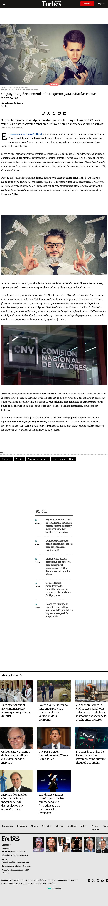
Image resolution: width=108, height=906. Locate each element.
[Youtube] (102, 881)
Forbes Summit (95, 828)
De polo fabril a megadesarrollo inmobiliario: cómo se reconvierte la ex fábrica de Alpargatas (58, 589)
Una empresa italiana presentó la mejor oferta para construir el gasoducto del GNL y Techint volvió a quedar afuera (58, 567)
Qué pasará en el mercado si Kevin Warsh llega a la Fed (53, 755)
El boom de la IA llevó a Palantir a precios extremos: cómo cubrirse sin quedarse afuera (91, 757)
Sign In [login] (101, 4)
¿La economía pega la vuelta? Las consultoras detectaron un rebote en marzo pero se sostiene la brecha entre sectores (91, 712)
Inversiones (59, 459)
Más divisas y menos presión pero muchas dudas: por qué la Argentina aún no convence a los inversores (51, 803)
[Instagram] (98, 881)
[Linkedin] (107, 881)
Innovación (7, 826)
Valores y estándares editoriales (42, 880)
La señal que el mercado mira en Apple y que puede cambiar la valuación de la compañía (53, 712)
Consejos (6, 459)
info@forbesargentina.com (18, 855)
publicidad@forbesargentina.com (14, 851)
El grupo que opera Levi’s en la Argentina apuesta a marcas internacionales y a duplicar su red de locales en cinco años (59, 526)
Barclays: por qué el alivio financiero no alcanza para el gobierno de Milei (16, 710)
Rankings (72, 826)
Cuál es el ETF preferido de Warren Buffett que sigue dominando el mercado (15, 757)
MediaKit (4, 880)
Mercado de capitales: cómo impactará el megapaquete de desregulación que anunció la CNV (14, 802)
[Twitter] (93, 881)
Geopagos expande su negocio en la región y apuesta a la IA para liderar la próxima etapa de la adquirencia (59, 610)
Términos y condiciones (66, 880)
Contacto (24, 880)
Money (34, 826)
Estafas (19, 459)
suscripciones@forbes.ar (21, 866)
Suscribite (87, 4)
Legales (4, 883)
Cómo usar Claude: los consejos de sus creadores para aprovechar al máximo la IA (59, 545)
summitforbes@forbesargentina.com (15, 862)
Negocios (46, 826)
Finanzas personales (38, 459)
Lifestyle (59, 826)
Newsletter (14, 880)
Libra (71, 459)
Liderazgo (22, 826)
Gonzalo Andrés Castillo (12, 103)
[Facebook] (89, 881)
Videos (84, 826)
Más (57, 511)
